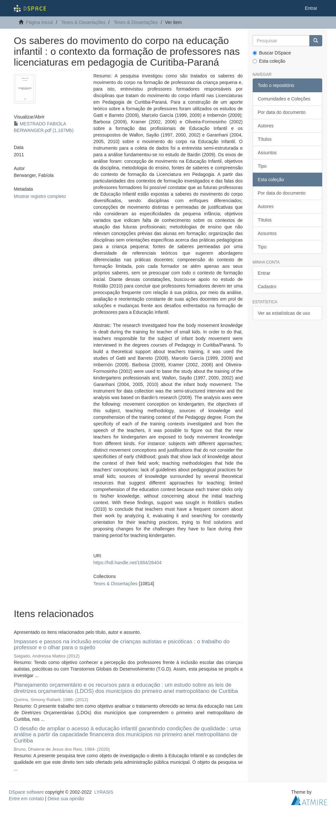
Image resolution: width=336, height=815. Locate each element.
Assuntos (267, 152)
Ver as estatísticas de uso (284, 313)
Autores (266, 125)
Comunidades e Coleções (284, 98)
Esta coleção (269, 61)
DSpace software (26, 792)
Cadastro (267, 286)
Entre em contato (26, 798)
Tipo (262, 166)
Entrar (264, 273)
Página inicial (39, 22)
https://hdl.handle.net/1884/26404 (128, 562)
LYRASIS (103, 792)
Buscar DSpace (272, 52)
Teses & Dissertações (83, 22)
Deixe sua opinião (66, 798)
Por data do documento (282, 112)
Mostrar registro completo (40, 196)
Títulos (265, 139)
